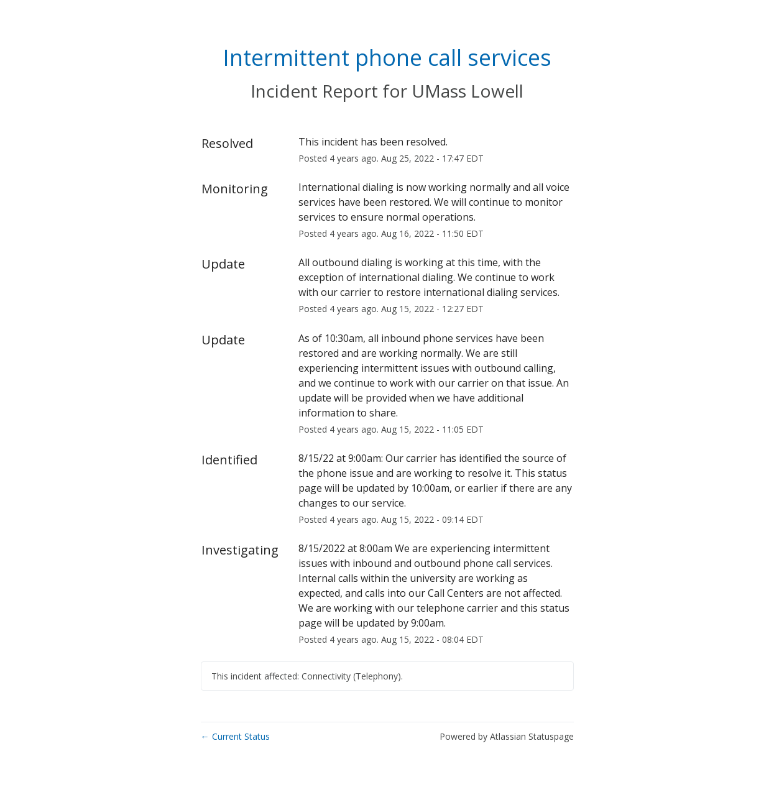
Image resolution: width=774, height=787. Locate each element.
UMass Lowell (467, 91)
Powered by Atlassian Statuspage (507, 736)
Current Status (235, 736)
